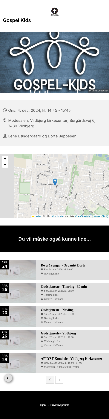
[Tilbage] (8, 378)
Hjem (43, 405)
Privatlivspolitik (59, 405)
